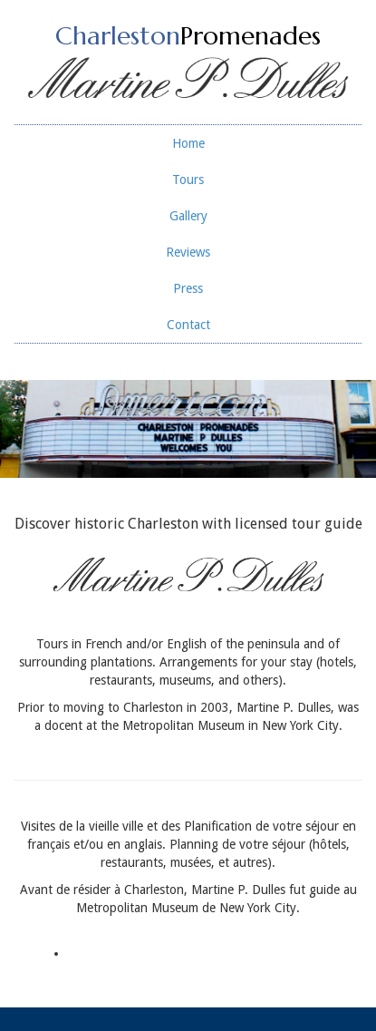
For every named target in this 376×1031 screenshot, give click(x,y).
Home (188, 143)
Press (188, 288)
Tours (188, 179)
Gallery (188, 216)
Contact (188, 324)
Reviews (188, 252)
